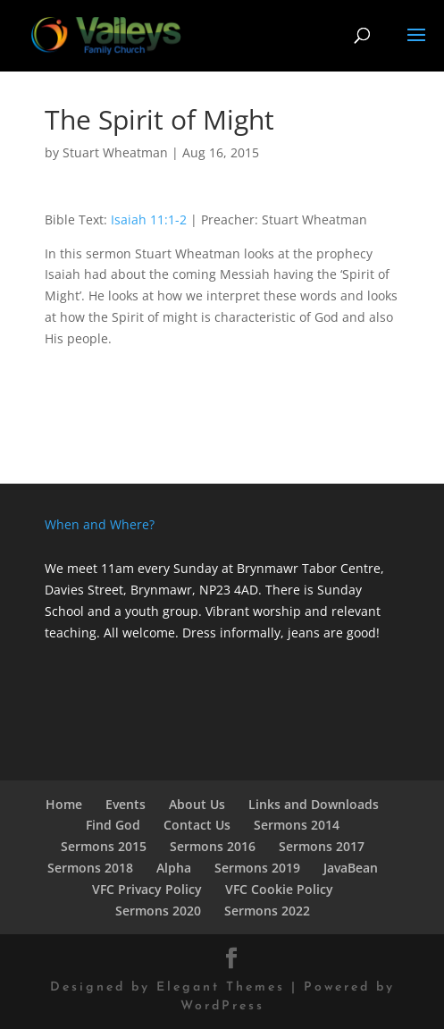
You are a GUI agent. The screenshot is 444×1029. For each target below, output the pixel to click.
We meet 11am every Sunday (131, 568)
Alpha (173, 867)
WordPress (222, 1006)
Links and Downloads (313, 804)
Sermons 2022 (267, 910)
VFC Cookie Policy (279, 889)
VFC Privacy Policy (147, 889)
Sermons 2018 (90, 867)
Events (125, 804)
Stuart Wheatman (115, 152)
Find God (113, 824)
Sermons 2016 (213, 846)
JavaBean (350, 867)
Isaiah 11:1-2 (149, 219)
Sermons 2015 (104, 846)
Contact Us (196, 824)
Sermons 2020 (158, 910)
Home (64, 804)
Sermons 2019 (257, 867)
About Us (197, 804)
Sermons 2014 (296, 824)
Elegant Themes (220, 987)
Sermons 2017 (321, 846)
